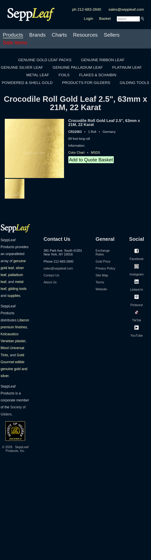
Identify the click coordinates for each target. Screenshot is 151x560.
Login (88, 18)
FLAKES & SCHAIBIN (97, 75)
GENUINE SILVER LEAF (22, 67)
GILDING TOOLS (134, 83)
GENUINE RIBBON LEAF (103, 60)
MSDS (95, 152)
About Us (50, 282)
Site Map (102, 275)
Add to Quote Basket (91, 159)
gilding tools (17, 289)
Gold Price (103, 261)
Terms (100, 282)
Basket (105, 18)
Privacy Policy (105, 268)
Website (101, 289)
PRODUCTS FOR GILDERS (86, 83)
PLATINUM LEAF (127, 67)
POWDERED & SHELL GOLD (27, 83)
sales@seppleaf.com (126, 9)
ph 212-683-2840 (86, 9)
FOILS (64, 75)
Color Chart (76, 152)
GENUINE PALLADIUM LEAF (78, 67)
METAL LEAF (37, 75)
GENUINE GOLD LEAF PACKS (44, 60)
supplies (13, 296)
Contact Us (51, 275)
